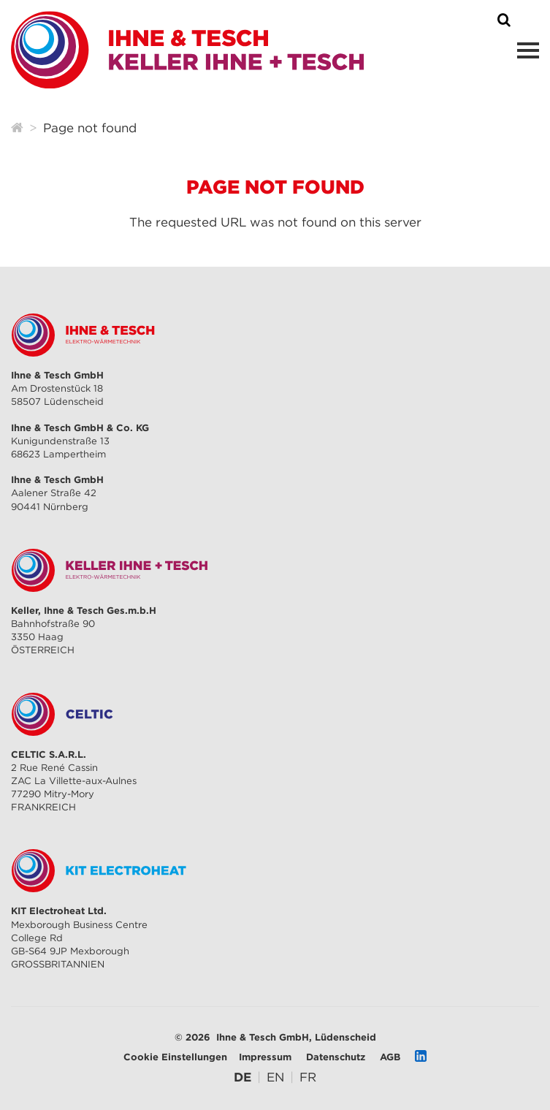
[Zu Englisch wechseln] (275, 1077)
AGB (390, 1056)
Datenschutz (335, 1056)
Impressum (265, 1056)
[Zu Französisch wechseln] (307, 1077)
